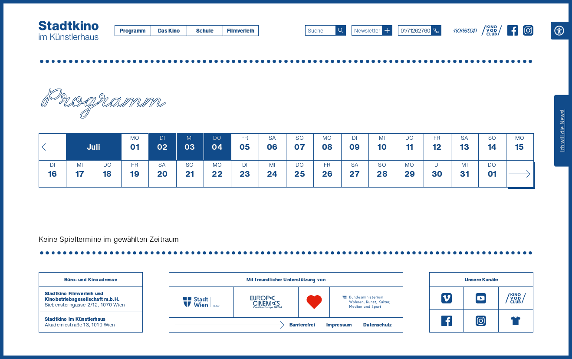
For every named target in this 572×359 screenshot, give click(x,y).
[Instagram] (528, 33)
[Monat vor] (519, 173)
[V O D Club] (491, 33)
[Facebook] (512, 33)
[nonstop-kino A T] (466, 30)
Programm (132, 30)
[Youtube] (481, 298)
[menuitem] (133, 30)
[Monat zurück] (52, 146)
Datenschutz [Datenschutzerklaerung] (377, 324)
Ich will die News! (562, 130)
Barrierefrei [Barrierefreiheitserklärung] (302, 324)
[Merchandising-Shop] (516, 321)
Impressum (339, 324)
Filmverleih (240, 30)
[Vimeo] (447, 298)
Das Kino (169, 30)
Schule (205, 30)
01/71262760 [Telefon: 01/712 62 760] (415, 30)
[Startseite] (69, 30)
